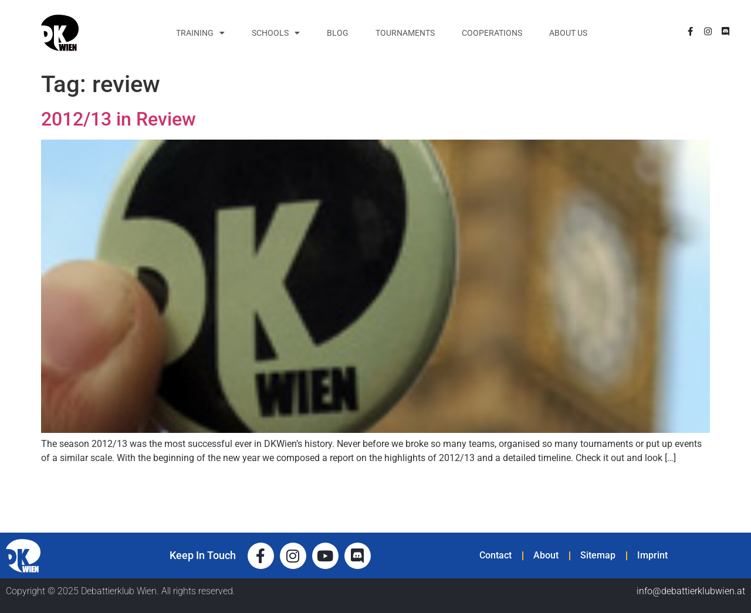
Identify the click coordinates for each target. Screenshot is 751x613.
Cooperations (492, 33)
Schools (276, 33)
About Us (568, 33)
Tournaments (405, 33)
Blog (338, 33)
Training (200, 33)
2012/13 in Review (118, 119)
